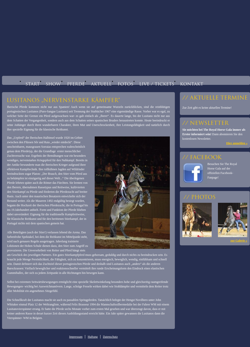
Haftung (92, 336)
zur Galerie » (238, 240)
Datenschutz (110, 336)
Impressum (75, 336)
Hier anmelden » (236, 143)
